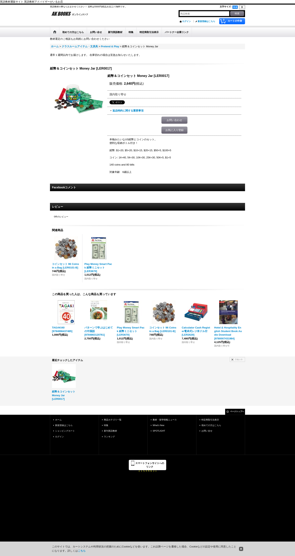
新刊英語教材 (110, 431)
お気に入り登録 (174, 130)
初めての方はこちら (211, 425)
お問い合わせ (174, 120)
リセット (239, 359)
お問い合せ (206, 431)
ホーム (58, 419)
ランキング (109, 436)
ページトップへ (237, 411)
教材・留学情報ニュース (165, 419)
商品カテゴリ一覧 (112, 419)
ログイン (186, 21)
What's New (158, 425)
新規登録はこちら (206, 21)
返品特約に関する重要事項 (128, 110)
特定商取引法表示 (210, 419)
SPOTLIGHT (159, 431)
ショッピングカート (65, 431)
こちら (82, 550)
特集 (106, 425)
